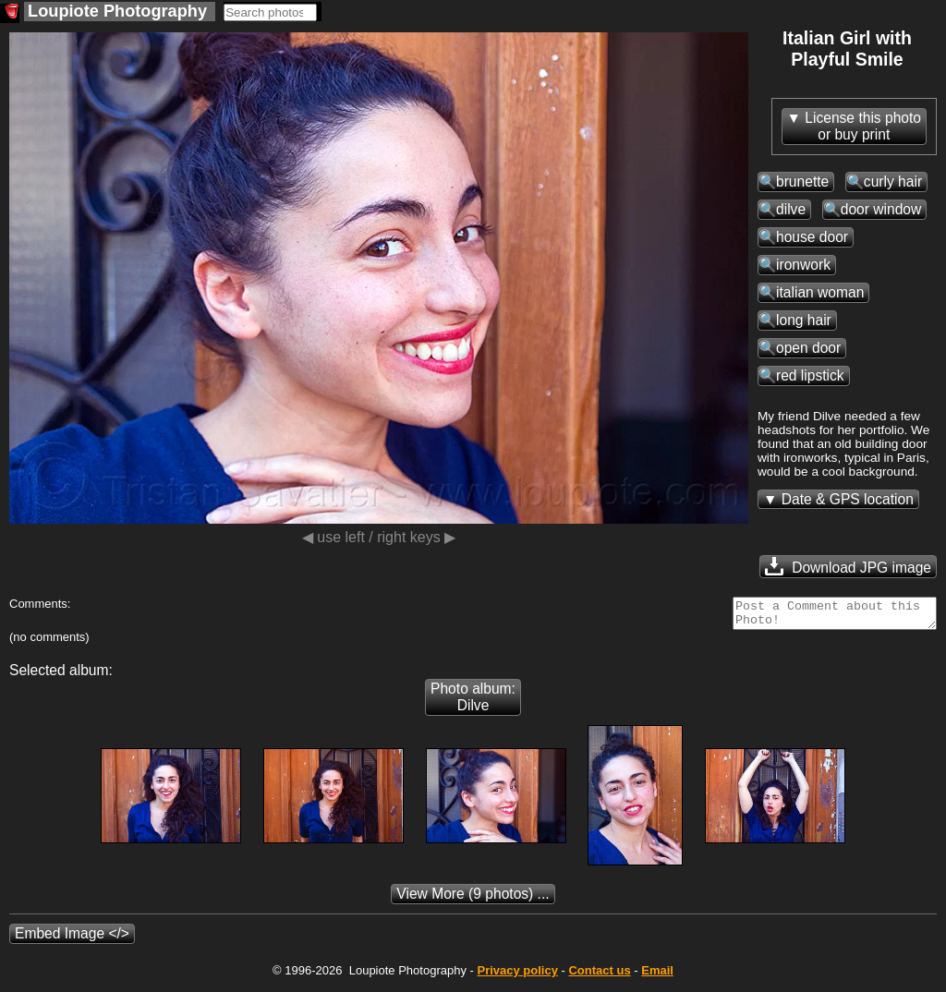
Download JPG (848, 566)
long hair (803, 320)
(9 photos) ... (472, 899)
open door (808, 348)
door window (881, 209)
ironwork (803, 264)
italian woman (820, 292)
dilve (791, 209)
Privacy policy (517, 976)
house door (812, 237)
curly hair (893, 181)
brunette (802, 181)
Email (657, 976)
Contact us (599, 976)
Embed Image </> (72, 939)
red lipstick (810, 375)
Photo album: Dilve (473, 702)
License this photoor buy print (863, 126)
